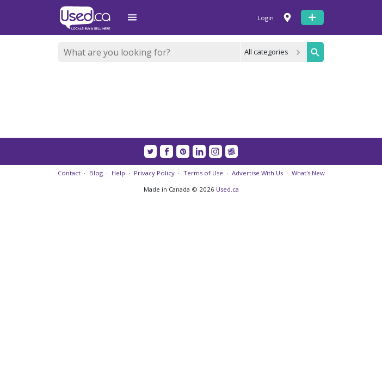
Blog (96, 173)
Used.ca (227, 189)
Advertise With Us (257, 173)
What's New (308, 173)
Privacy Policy (154, 173)
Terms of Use (203, 173)
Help (118, 173)
